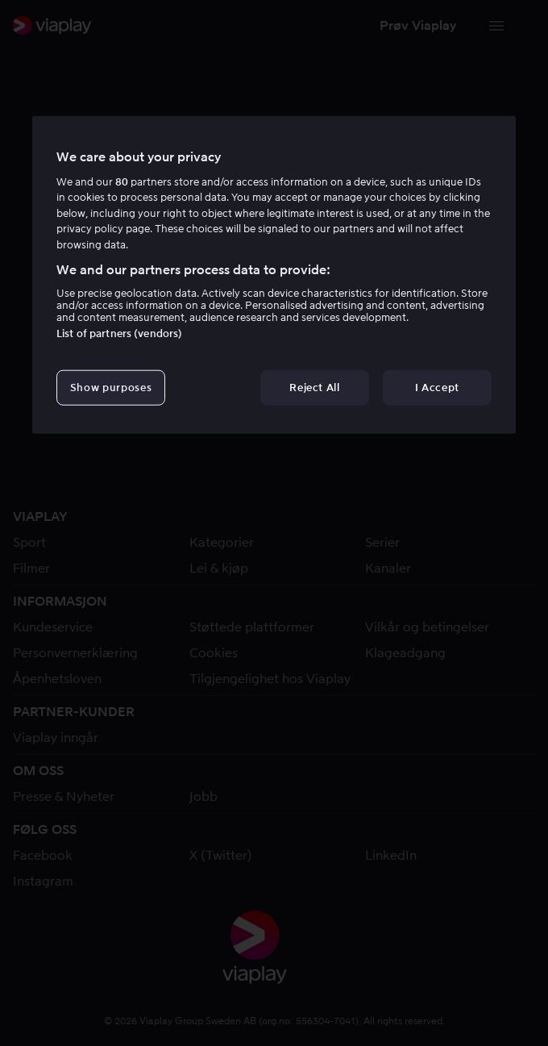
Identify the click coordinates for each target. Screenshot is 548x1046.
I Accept (437, 387)
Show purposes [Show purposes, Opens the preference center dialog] (111, 387)
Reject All (314, 387)
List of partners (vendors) (119, 333)
